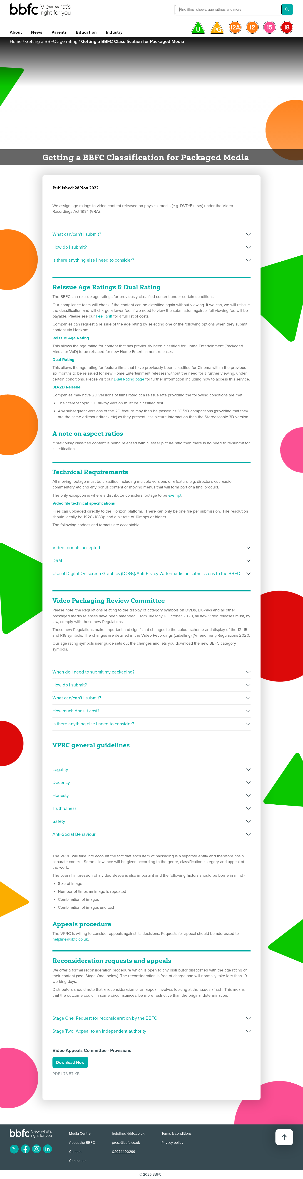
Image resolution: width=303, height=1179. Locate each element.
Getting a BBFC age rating (51, 41)
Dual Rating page (129, 379)
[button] (194, 9)
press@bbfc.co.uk (126, 1142)
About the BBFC (82, 1142)
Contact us (77, 1161)
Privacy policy (172, 1142)
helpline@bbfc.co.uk (70, 939)
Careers (75, 1151)
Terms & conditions (176, 1133)
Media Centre (80, 1133)
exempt (174, 495)
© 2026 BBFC (150, 1174)
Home (16, 41)
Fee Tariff (104, 316)
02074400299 (123, 1151)
